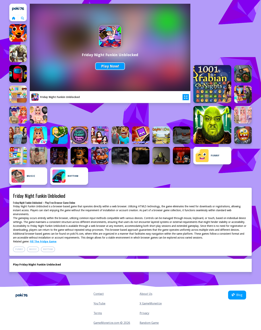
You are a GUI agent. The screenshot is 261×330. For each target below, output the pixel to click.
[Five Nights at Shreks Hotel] (161, 155)
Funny (207, 155)
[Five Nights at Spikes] (181, 155)
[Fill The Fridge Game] (18, 155)
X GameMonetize (151, 303)
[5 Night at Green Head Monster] (212, 125)
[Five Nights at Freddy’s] (100, 155)
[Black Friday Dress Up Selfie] (243, 114)
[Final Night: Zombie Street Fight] (38, 155)
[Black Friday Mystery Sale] (18, 135)
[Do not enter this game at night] (243, 135)
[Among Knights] (18, 53)
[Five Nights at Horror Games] (120, 155)
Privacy (144, 313)
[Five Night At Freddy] (59, 155)
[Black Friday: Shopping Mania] (79, 135)
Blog (237, 295)
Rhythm (65, 176)
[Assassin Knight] (243, 74)
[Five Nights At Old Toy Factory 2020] (140, 155)
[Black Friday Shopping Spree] (38, 135)
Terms (98, 313)
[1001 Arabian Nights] (212, 84)
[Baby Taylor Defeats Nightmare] (243, 94)
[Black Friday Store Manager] (59, 135)
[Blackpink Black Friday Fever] (100, 135)
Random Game (149, 323)
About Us (146, 294)
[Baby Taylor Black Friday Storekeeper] (18, 94)
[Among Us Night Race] (18, 74)
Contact (99, 294)
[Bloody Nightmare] (120, 135)
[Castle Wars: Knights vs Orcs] (161, 135)
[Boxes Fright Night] (140, 135)
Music (23, 176)
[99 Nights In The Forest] (18, 33)
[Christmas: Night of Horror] (181, 135)
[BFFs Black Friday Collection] (18, 114)
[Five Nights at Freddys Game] (79, 155)
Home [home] (18, 9)
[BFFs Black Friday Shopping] (38, 114)
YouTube (99, 303)
